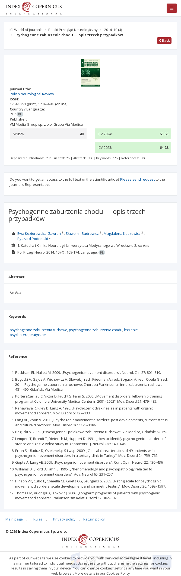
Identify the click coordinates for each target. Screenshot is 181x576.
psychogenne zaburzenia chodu (95, 329)
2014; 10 (113, 29)
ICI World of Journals (26, 29)
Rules (38, 519)
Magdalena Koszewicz (122, 233)
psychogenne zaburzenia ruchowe (38, 329)
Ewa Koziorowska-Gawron (39, 233)
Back (164, 40)
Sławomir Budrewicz (82, 233)
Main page (14, 519)
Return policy (94, 519)
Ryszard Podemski (32, 238)
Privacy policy (64, 519)
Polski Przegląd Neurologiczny (73, 29)
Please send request (137, 179)
